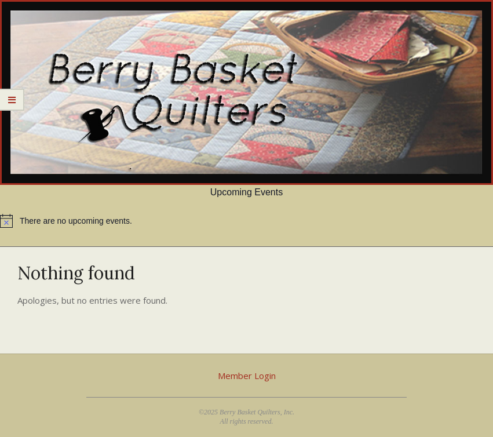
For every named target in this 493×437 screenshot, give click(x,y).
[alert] (246, 221)
